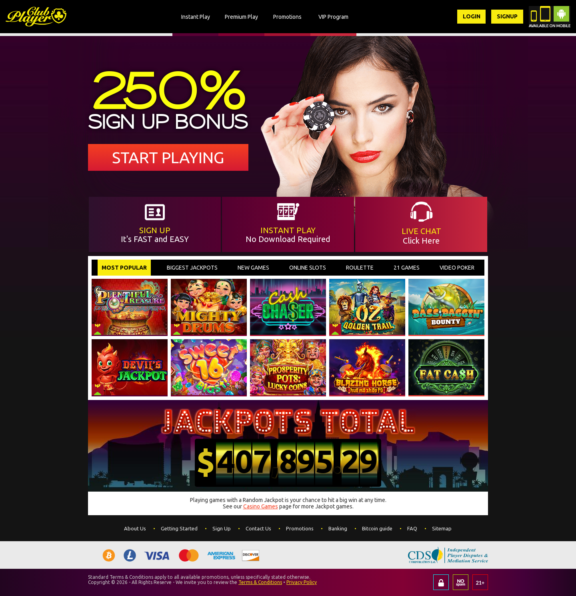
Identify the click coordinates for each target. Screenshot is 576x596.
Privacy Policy (301, 582)
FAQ (412, 528)
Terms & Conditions (260, 582)
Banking (337, 528)
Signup (507, 16)
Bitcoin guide (377, 528)
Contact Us (258, 528)
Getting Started (179, 528)
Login (471, 16)
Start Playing (168, 157)
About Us (135, 528)
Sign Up (221, 528)
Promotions (300, 528)
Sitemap (442, 528)
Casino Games (260, 506)
